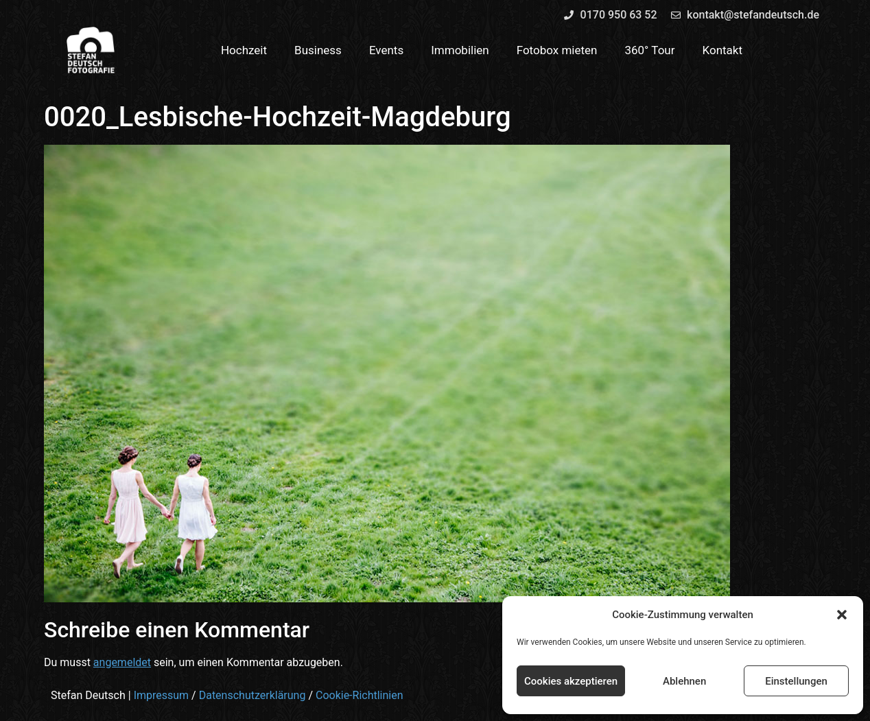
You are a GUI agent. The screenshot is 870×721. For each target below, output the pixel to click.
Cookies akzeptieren (571, 681)
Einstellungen (796, 681)
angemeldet (122, 662)
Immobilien (460, 50)
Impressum (161, 695)
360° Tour (649, 50)
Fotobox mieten (557, 50)
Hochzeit (244, 50)
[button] (842, 615)
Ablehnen (684, 681)
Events (386, 50)
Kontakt (723, 50)
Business (318, 50)
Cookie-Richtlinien (359, 695)
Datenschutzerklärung (252, 695)
